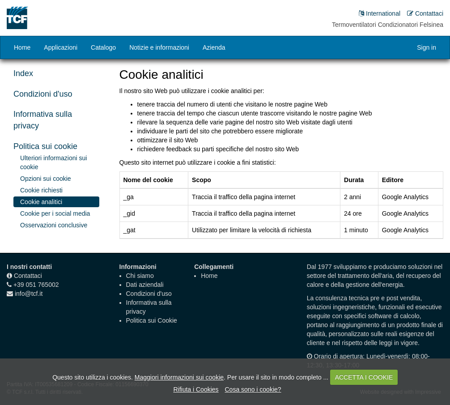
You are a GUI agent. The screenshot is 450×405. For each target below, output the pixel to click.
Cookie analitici (41, 201)
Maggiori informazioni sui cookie (179, 377)
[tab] (56, 94)
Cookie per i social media (55, 213)
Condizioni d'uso (42, 94)
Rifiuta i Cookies (195, 389)
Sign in (426, 47)
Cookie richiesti (41, 190)
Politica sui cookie (45, 146)
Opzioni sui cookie (45, 178)
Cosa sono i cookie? (253, 389)
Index (23, 73)
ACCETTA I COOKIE (364, 377)
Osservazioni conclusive (53, 225)
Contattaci (28, 275)
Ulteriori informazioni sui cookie (53, 162)
